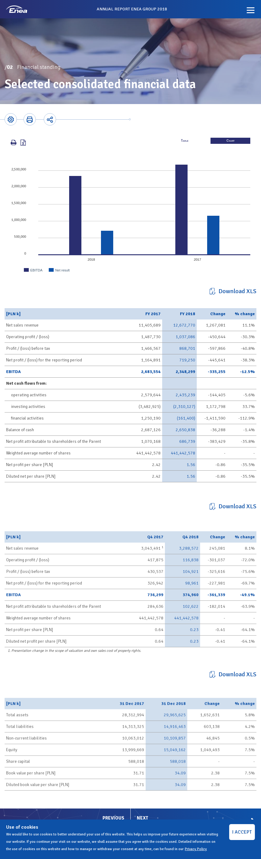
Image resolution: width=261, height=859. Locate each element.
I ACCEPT (242, 832)
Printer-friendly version (30, 119)
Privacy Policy (196, 849)
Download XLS (237, 291)
